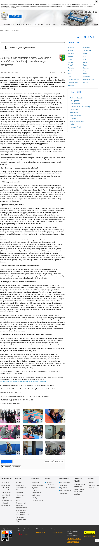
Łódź (84, 59)
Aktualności (14, 30)
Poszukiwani (5, 495)
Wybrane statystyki (35, 489)
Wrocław (70, 71)
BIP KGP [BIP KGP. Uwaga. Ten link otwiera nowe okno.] (26, 534)
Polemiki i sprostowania (5, 504)
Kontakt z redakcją (39, 532)
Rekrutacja (63, 493)
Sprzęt (18, 500)
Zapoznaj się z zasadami (74, 539)
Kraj (84, 71)
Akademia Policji (88, 79)
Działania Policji (6, 479)
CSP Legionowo (73, 82)
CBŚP (85, 74)
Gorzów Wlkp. (87, 50)
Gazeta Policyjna (73, 79)
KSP (84, 56)
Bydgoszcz (86, 47)
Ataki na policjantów (76, 98)
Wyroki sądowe (51, 487)
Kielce (85, 53)
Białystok (71, 47)
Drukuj (62, 72)
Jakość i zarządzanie (77, 121)
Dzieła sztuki (74, 109)
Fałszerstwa (74, 112)
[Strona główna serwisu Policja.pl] (86, 12)
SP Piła (85, 82)
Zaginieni (4, 498)
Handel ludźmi (74, 118)
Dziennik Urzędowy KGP (51, 483)
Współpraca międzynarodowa (21, 507)
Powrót (53, 72)
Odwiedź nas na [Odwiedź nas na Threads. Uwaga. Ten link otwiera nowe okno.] (7, 536)
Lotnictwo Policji (6, 500)
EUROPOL (86, 76)
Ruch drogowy (6, 492)
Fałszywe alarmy (75, 115)
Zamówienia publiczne (78, 480)
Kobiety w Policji (75, 127)
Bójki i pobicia (74, 101)
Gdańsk (70, 50)
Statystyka (35, 479)
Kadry (72, 124)
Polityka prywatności (73, 542)
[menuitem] (8, 24)
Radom (85, 65)
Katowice (71, 53)
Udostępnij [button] (6, 466)
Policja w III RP (20, 495)
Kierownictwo (20, 485)
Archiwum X (5, 490)
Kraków (70, 56)
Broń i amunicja (75, 104)
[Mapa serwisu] (89, 12)
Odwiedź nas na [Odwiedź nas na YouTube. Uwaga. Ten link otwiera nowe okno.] (7, 532)
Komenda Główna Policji (21, 489)
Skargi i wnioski (94, 485)
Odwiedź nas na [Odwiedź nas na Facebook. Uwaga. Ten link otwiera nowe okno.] (10, 532)
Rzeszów (71, 68)
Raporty (34, 498)
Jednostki (19, 482)
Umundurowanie (21, 503)
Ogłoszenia (64, 488)
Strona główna (4, 30)
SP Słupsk (71, 85)
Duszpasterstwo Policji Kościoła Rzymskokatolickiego (22, 512)
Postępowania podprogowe (79, 490)
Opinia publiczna (37, 500)
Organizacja (19, 492)
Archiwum (77, 494)
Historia (18, 498)
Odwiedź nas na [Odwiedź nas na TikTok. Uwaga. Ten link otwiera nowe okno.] (3, 539)
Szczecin (86, 68)
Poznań (70, 65)
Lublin (70, 59)
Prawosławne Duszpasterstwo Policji (21, 519)
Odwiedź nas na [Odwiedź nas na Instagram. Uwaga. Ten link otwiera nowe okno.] (3, 536)
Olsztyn (70, 62)
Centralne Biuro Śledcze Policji (80, 106)
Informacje (35, 482)
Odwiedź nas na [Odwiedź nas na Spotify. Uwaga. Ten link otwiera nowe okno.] (7, 539)
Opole (85, 62)
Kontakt (91, 479)
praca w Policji (49, 461)
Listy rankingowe (65, 490)
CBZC (70, 76)
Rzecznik (92, 482)
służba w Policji (59, 461)
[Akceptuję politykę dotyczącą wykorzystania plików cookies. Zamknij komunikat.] (96, 1)
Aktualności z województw (5, 486)
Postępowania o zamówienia (79, 486)
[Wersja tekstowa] (93, 12)
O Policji (18, 479)
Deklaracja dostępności (57, 532)
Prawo (47, 479)
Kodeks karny (36, 492)
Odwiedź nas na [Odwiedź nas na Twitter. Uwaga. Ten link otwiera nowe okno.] (10, 536)
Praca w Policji (64, 479)
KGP (69, 74)
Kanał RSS (3, 532)
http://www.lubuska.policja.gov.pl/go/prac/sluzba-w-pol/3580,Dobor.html (23, 381)
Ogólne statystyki (37, 485)
